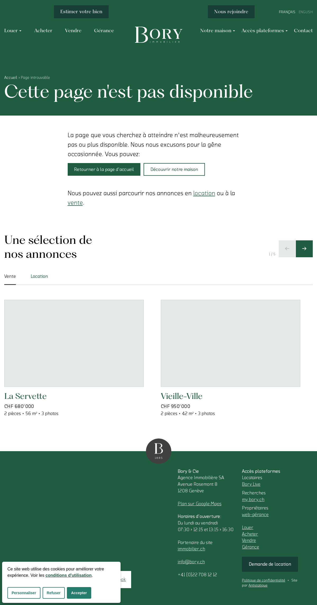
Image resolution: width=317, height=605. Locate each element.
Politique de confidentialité (263, 580)
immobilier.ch (191, 548)
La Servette (25, 396)
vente (75, 202)
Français (287, 12)
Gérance (250, 547)
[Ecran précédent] (287, 248)
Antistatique (258, 585)
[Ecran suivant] (304, 248)
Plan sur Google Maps (200, 503)
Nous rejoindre (231, 11)
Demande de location (270, 564)
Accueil (10, 77)
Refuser (54, 593)
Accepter (79, 593)
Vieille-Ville (182, 396)
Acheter (250, 534)
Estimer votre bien (81, 11)
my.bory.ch (253, 499)
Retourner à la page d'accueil (104, 169)
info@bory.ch (191, 561)
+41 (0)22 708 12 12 (197, 574)
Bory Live (251, 484)
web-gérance (255, 514)
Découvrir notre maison (174, 169)
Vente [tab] (10, 279)
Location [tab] (39, 276)
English (306, 12)
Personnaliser (24, 593)
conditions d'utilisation (68, 575)
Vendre (249, 540)
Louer (247, 527)
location (204, 193)
